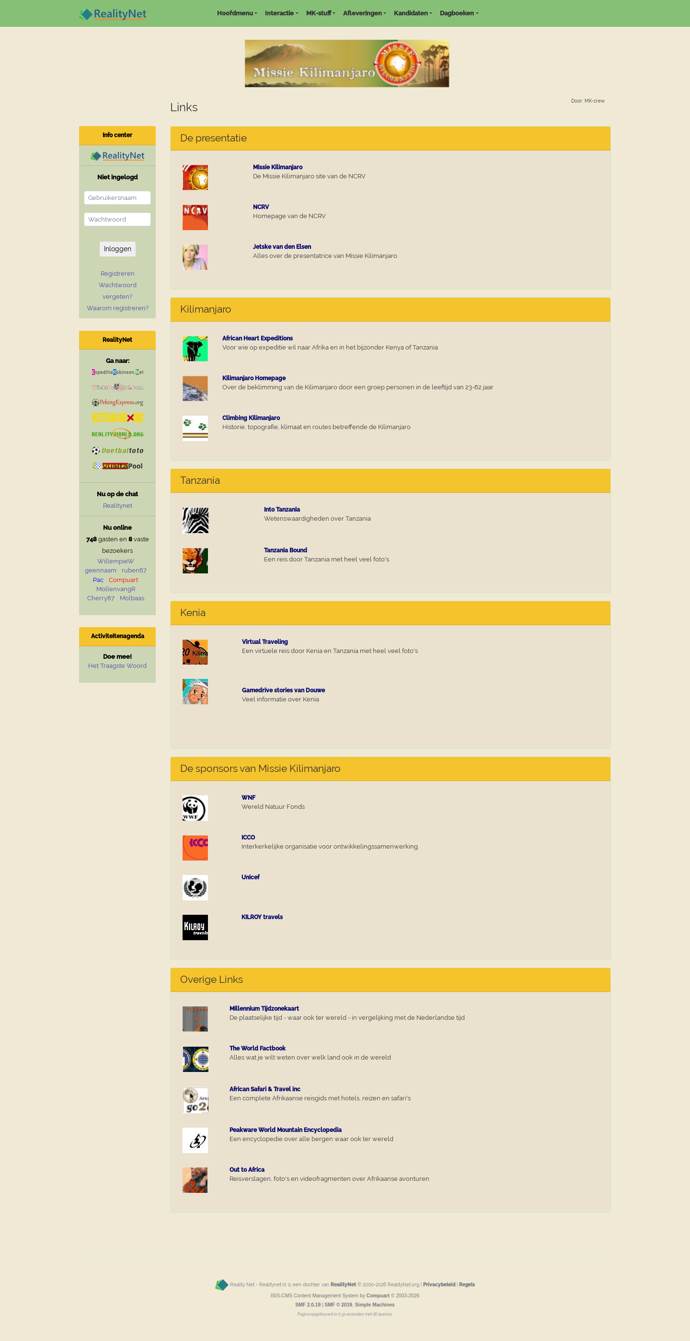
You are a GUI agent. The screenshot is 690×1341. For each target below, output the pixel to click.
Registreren (118, 273)
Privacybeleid (439, 1284)
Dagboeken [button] (457, 13)
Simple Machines (375, 1304)
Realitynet (117, 505)
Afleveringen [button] (362, 13)
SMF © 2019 (338, 1304)
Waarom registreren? (118, 308)
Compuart (123, 579)
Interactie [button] (279, 13)
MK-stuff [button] (318, 13)
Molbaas (132, 598)
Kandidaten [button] (411, 13)
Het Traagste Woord (117, 665)
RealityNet (343, 1284)
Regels (467, 1284)
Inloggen (117, 249)
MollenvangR (115, 589)
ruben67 (134, 570)
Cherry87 (101, 598)
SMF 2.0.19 (308, 1304)
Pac (98, 579)
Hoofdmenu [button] (235, 13)
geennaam (100, 570)
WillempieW (115, 561)
